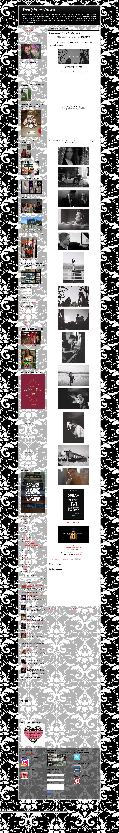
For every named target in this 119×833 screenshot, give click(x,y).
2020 (24, 519)
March (25, 562)
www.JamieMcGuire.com (26, 322)
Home (74, 608)
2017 (24, 523)
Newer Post (53, 608)
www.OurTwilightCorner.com (28, 324)
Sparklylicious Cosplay (26, 315)
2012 (24, 569)
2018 (24, 521)
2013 (24, 532)
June (25, 555)
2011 (24, 571)
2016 (24, 526)
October (26, 539)
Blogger (87, 796)
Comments (25, 292)
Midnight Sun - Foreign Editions (35, 667)
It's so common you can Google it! (30, 642)
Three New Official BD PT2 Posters (35, 605)
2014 (24, 530)
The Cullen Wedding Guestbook (34, 595)
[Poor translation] (5, 810)
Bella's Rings (30, 633)
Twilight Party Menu (32, 615)
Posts (24, 290)
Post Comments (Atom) (61, 612)
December (26, 534)
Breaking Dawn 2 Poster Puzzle (35, 623)
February (26, 564)
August (26, 550)
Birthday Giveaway (31, 659)
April (25, 559)
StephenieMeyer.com (26, 309)
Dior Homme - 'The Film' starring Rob (33, 547)
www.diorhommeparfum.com (73, 547)
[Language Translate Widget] (28, 300)
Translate (31, 302)
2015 (24, 528)
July (25, 553)
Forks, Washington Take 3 (30, 543)
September (27, 541)
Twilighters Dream (38, 10)
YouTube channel (77, 554)
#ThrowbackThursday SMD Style (32, 545)
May (25, 557)
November (26, 537)
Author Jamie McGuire (26, 320)
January (26, 566)
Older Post (94, 608)
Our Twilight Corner (26, 313)
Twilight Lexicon (25, 319)
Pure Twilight (24, 317)
